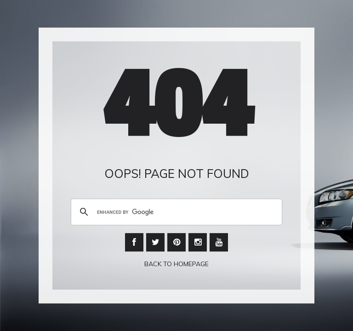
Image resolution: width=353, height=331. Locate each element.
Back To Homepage (176, 264)
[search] (175, 212)
